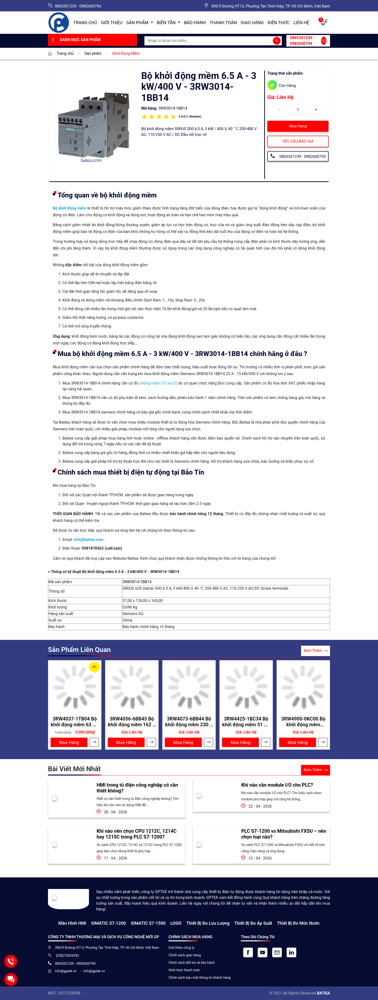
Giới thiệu (111, 22)
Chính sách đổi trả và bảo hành (192, 963)
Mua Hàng (298, 126)
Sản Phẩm (137, 22)
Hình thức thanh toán (184, 970)
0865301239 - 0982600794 (78, 6)
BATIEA (323, 993)
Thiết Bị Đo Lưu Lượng (208, 923)
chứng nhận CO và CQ (158, 383)
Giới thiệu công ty (182, 948)
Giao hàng (252, 22)
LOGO (176, 923)
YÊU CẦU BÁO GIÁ (297, 141)
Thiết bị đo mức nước (298, 923)
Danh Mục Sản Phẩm (76, 40)
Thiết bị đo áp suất (253, 923)
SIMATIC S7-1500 (148, 923)
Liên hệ (301, 22)
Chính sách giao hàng (185, 955)
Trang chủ (85, 22)
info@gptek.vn (66, 971)
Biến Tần (167, 22)
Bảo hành (195, 22)
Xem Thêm (316, 650)
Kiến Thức (279, 22)
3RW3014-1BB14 (136, 582)
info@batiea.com (88, 539)
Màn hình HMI (72, 923)
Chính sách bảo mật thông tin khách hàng (200, 977)
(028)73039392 (67, 956)
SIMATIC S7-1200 (108, 923)
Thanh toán (223, 22)
